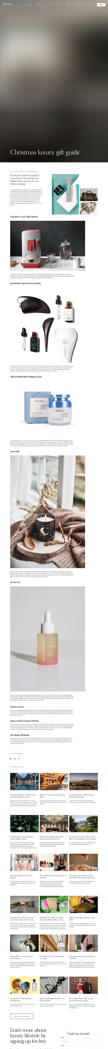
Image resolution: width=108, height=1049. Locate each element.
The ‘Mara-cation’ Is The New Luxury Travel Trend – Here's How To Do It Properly (22, 919)
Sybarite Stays (59, 4)
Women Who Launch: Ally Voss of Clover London (21, 957)
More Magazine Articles (21, 1016)
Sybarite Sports (68, 4)
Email (62, 1045)
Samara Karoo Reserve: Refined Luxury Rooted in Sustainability (81, 796)
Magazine (87, 4)
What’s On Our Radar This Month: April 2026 (82, 918)
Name (62, 1037)
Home (20, 4)
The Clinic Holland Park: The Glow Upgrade (21, 876)
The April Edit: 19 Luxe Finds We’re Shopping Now (21, 999)
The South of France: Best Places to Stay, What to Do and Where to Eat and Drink (82, 838)
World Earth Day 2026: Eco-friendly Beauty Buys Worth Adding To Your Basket (51, 919)
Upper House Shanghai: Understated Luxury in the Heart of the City (51, 838)
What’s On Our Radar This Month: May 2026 (52, 796)
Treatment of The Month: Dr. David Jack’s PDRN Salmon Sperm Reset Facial (82, 876)
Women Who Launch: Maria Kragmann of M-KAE (82, 957)
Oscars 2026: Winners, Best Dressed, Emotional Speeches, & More (81, 999)
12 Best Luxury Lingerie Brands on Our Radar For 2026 (52, 999)
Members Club (78, 4)
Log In (101, 4)
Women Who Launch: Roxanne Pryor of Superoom (53, 876)
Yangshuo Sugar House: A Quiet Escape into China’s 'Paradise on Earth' (23, 796)
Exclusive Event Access (39, 5)
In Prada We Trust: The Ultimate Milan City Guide (52, 957)
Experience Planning (29, 4)
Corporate (49, 4)
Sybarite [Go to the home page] (8, 4)
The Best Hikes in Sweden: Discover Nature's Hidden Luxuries (21, 838)
